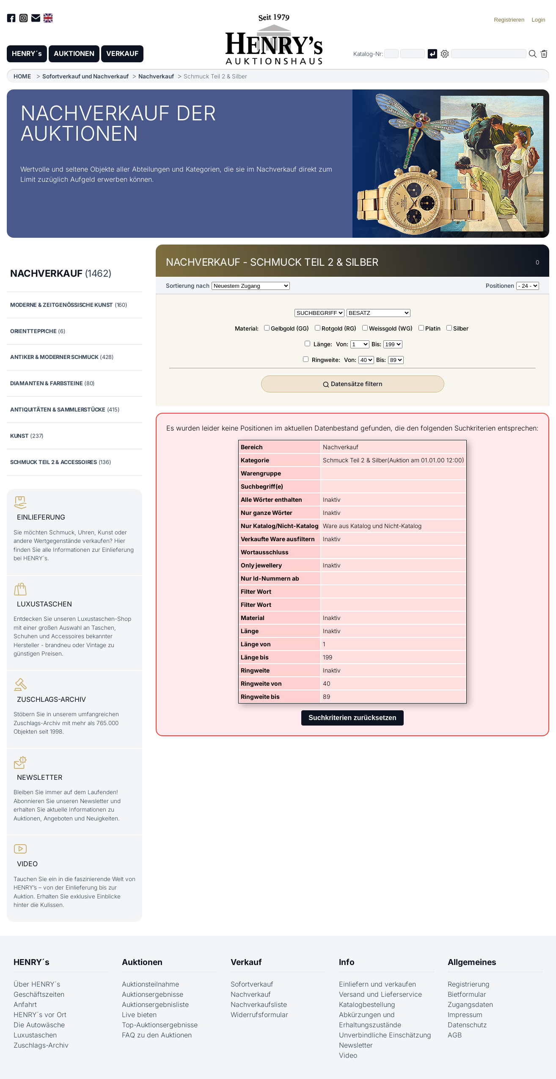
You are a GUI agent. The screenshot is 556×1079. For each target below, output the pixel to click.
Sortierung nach (187, 285)
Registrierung (469, 982)
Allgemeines (472, 960)
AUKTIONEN (75, 54)
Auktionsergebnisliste (155, 1002)
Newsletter (356, 1043)
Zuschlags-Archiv (41, 1043)
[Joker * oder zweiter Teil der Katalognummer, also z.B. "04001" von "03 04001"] (412, 54)
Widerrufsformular (259, 1013)
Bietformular (467, 992)
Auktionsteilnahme (150, 982)
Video (348, 1053)
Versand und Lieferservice (380, 992)
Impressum (465, 1013)
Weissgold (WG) (391, 328)
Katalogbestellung (367, 1002)
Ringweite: (327, 359)
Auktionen (142, 960)
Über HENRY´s (37, 982)
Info (347, 960)
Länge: (324, 344)
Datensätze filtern (353, 384)
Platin (432, 328)
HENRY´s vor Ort (40, 1013)
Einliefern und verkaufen (377, 982)
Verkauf (246, 960)
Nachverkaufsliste (259, 1002)
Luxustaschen (35, 1033)
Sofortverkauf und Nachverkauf (85, 76)
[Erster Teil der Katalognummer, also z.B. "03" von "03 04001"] (391, 54)
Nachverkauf (156, 76)
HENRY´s (27, 54)
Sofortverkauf (252, 982)
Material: (247, 328)
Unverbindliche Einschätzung (385, 1033)
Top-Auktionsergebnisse (160, 1023)
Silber (460, 328)
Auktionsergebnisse (152, 992)
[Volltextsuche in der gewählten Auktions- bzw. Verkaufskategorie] (488, 54)
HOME (22, 76)
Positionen (500, 285)
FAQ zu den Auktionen (157, 1033)
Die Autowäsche (39, 1023)
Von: (342, 344)
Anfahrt (25, 1002)
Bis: (376, 344)
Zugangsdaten (470, 1002)
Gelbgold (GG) (290, 328)
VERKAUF (123, 54)
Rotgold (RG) (339, 328)
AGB (455, 1033)
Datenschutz (467, 1023)
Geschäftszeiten (39, 992)
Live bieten (139, 1013)
